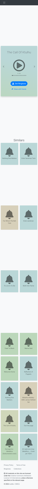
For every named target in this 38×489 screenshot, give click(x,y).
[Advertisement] (19, 25)
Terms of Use (20, 465)
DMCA (17, 484)
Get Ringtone (19, 83)
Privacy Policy (8, 465)
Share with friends (19, 89)
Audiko (11, 484)
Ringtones (7, 469)
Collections (17, 469)
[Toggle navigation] (4, 3)
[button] (3, 66)
